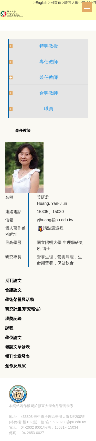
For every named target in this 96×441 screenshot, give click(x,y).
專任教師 (48, 61)
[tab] (13, 280)
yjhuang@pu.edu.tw (55, 220)
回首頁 (55, 3)
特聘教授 (48, 46)
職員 (48, 108)
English (42, 3)
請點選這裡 (50, 228)
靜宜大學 (72, 3)
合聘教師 (48, 93)
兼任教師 (48, 77)
